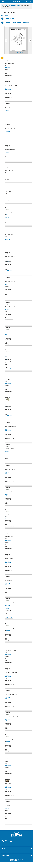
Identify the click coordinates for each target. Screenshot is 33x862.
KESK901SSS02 (4, 15)
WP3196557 (8, 359)
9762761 (18, 89)
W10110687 (18, 698)
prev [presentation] (6, 40)
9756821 (7, 214)
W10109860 (18, 584)
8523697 (7, 309)
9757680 (18, 66)
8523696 (7, 284)
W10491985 (7, 406)
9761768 (18, 473)
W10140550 (18, 742)
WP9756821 (8, 217)
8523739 (18, 787)
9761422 (18, 562)
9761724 (18, 539)
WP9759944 (8, 811)
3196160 (7, 404)
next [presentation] (30, 40)
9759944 (7, 808)
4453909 (7, 259)
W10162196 (7, 173)
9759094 (7, 451)
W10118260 (7, 152)
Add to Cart (9, 270)
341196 (18, 382)
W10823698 (7, 287)
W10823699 (7, 312)
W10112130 (7, 193)
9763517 (18, 495)
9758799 (18, 430)
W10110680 (18, 631)
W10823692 (7, 261)
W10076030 (18, 764)
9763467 (7, 110)
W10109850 (7, 605)
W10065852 (7, 131)
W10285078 (7, 608)
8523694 (7, 236)
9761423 (18, 335)
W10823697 (7, 239)
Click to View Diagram (18, 52)
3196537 (7, 356)
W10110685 (18, 676)
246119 (18, 517)
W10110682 (18, 653)
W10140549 (18, 720)
